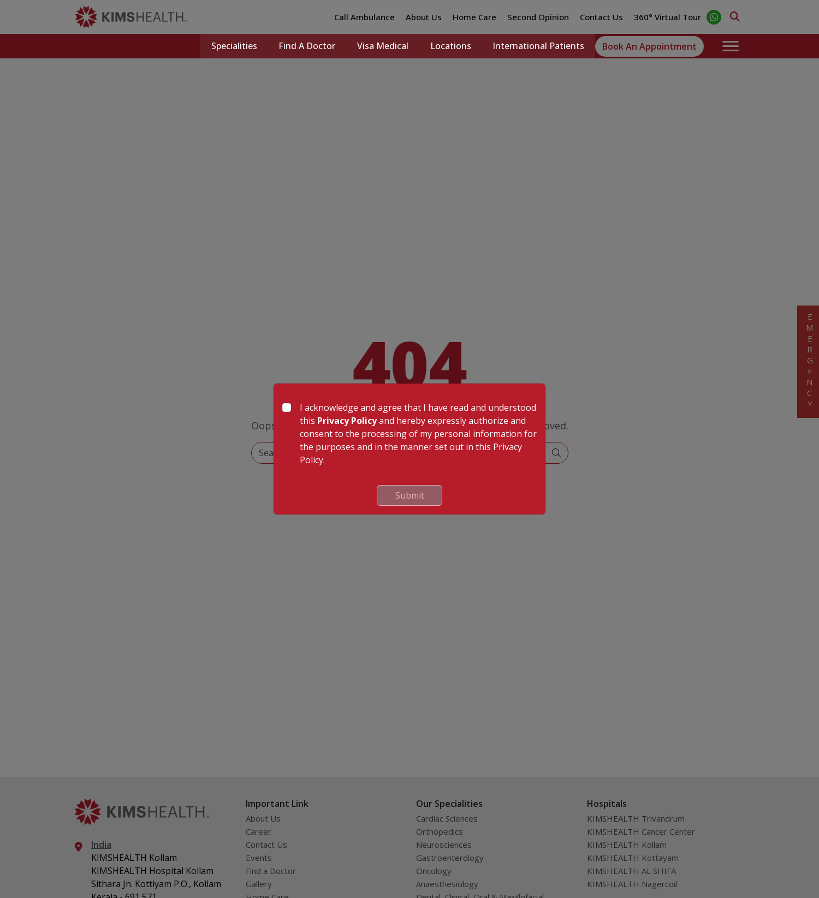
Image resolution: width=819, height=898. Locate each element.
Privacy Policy (347, 421)
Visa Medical (382, 46)
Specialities (233, 46)
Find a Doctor (306, 46)
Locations (450, 46)
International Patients (538, 46)
